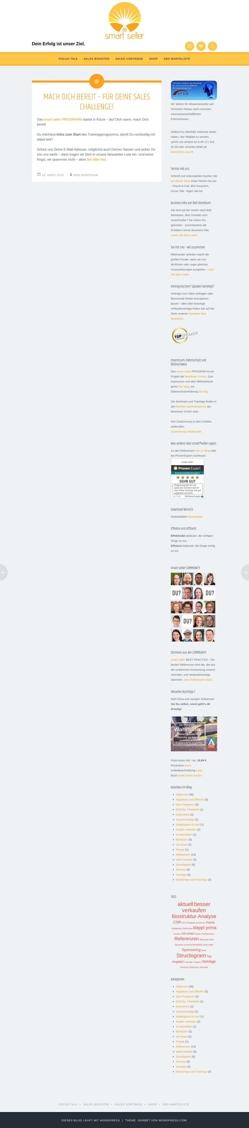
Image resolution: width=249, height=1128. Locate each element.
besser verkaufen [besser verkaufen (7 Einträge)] (196, 907)
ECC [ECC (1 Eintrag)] (184, 923)
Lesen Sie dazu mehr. (184, 235)
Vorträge (181, 874)
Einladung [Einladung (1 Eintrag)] (191, 923)
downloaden (195, 516)
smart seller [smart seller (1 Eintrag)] (208, 945)
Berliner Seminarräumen (191, 406)
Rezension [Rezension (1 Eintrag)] (204, 939)
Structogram (183, 864)
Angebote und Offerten (190, 799)
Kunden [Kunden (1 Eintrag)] (177, 934)
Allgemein (182, 794)
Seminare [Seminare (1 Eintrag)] (179, 945)
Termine (181, 869)
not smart (181, 844)
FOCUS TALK (68, 58)
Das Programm (185, 804)
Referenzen (183, 854)
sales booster (184, 859)
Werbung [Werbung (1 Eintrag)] (184, 967)
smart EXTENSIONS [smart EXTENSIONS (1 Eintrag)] (193, 945)
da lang (203, 391)
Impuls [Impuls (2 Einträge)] (210, 922)
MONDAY (182, 839)
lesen (188, 765)
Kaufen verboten (186, 829)
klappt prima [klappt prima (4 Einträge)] (204, 927)
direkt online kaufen (190, 775)
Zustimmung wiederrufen (186, 431)
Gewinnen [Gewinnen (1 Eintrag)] (200, 923)
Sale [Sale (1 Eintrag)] (212, 939)
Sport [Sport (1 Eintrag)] (203, 950)
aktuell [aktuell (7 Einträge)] (185, 904)
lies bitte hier (96, 159)
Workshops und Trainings (191, 879)
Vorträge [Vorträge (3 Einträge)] (209, 961)
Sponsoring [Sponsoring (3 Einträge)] (191, 950)
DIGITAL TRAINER (187, 809)
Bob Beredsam (86, 175)
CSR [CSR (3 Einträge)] (177, 922)
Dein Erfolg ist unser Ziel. (58, 43)
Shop (153, 58)
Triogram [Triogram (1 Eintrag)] (197, 962)
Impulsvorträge (185, 819)
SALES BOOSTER (96, 58)
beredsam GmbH (195, 376)
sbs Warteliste (177, 58)
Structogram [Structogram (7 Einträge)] (191, 955)
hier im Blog (202, 450)
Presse (180, 849)
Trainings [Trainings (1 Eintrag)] (188, 962)
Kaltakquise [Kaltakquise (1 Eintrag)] (177, 928)
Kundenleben (184, 834)
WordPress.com (173, 1120)
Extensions (182, 814)
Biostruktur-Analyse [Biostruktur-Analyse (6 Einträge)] (194, 916)
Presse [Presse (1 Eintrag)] (198, 934)
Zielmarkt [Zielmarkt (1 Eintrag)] (204, 967)
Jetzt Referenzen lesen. (198, 679)
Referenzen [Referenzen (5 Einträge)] (186, 938)
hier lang (183, 386)
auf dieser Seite (180, 180)
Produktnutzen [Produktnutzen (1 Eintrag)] (208, 934)
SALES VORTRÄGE (129, 58)
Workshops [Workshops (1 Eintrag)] (194, 967)
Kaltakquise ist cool (188, 824)
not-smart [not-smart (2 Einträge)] (187, 933)
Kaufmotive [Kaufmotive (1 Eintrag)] (187, 928)
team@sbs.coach (181, 151)
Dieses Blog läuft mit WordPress (91, 1120)
